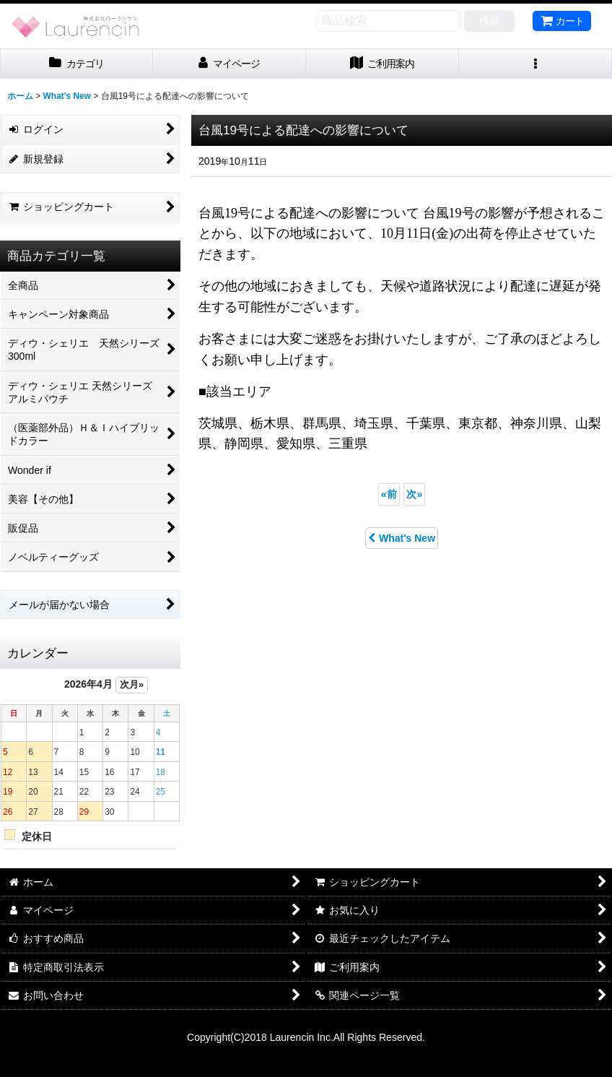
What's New (401, 538)
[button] (535, 64)
